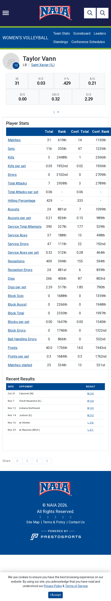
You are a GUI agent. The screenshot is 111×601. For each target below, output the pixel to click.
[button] (47, 461)
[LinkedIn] (71, 517)
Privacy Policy (53, 586)
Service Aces (17, 235)
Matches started (20, 365)
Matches (14, 140)
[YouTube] (63, 517)
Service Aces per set (23, 253)
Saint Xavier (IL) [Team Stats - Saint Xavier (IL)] (43, 65)
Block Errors (17, 330)
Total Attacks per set (23, 192)
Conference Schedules (88, 42)
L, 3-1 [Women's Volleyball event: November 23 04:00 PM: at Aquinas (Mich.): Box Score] (91, 429)
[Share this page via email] (37, 461)
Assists (13, 209)
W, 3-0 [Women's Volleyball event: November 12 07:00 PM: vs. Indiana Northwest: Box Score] (90, 408)
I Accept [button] (55, 595)
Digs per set (17, 287)
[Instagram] (48, 517)
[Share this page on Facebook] (17, 461)
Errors (12, 175)
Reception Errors (20, 270)
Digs (11, 279)
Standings (60, 42)
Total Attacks (17, 183)
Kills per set (17, 166)
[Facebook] (55, 517)
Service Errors (18, 244)
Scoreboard (81, 33)
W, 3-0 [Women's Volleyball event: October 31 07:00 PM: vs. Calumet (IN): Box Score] (90, 393)
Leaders (100, 33)
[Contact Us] (77, 522)
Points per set (18, 356)
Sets (11, 149)
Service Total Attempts (24, 227)
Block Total (16, 313)
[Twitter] (40, 517)
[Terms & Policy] (54, 522)
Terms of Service (76, 586)
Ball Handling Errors (22, 339)
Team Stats (61, 33)
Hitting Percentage (21, 201)
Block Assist (17, 305)
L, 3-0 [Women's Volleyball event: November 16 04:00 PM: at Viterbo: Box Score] (91, 422)
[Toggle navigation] (5, 13)
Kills (11, 157)
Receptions (16, 261)
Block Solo (16, 296)
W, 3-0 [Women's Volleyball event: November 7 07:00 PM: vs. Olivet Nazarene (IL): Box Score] (90, 400)
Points (12, 348)
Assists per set (19, 218)
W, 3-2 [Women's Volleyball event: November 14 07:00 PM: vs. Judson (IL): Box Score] (90, 415)
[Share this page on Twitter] (27, 461)
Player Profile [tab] (47, 112)
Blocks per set (18, 322)
